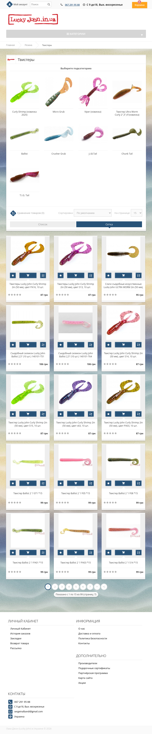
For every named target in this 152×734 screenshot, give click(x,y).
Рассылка (16, 648)
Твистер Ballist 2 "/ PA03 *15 (76, 562)
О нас (81, 628)
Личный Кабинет (20, 628)
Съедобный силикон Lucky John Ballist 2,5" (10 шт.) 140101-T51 (28, 355)
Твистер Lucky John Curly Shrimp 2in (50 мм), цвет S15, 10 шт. (27, 424)
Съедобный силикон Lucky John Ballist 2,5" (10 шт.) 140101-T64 (76, 355)
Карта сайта (85, 678)
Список (43, 224)
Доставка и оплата (89, 633)
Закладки (16, 638)
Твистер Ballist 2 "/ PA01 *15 (28, 562)
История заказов (20, 633)
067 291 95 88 (72, 4)
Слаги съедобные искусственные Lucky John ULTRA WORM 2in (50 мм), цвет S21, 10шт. (124, 285)
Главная (10, 45)
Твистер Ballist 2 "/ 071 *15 (28, 493)
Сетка (109, 224)
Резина (28, 45)
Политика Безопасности (92, 638)
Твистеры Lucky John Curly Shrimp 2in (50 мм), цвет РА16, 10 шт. (28, 285)
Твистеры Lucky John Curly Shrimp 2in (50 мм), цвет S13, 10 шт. (76, 285)
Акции (82, 682)
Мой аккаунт (21, 4)
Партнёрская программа (93, 673)
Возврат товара (19, 643)
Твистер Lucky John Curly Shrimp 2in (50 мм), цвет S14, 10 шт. (124, 355)
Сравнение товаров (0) (30, 213)
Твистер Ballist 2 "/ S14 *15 (124, 562)
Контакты (84, 643)
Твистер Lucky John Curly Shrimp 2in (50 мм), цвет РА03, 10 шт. (124, 424)
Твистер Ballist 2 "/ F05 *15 (76, 493)
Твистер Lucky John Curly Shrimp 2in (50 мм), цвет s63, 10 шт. (75, 424)
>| (104, 586)
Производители (87, 663)
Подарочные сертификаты (94, 668)
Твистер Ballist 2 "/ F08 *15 (124, 493)
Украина (19, 716)
